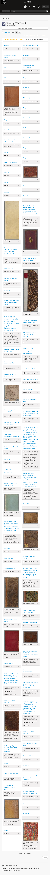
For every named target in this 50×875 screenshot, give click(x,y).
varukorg (25, 6)
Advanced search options (25, 28)
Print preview (6, 32)
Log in (44, 6)
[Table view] (19, 32)
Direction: (26, 35)
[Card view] (16, 32)
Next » (45, 857)
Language (34, 6)
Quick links (38, 6)
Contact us (4, 867)
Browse (6, 11)
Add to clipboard (18, 49)
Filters (6, 19)
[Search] (29, 11)
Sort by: (39, 35)
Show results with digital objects (34, 39)
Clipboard (29, 6)
